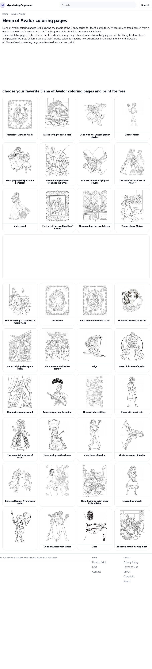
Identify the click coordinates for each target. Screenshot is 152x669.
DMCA (127, 571)
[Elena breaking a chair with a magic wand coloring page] (20, 304)
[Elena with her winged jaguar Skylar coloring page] (94, 118)
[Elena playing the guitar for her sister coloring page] (20, 164)
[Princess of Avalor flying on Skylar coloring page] (94, 164)
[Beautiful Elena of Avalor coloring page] (132, 350)
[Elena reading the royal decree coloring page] (94, 210)
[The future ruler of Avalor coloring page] (132, 439)
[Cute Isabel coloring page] (20, 210)
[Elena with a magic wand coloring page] (20, 394)
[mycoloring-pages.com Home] (16, 5)
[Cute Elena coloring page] (57, 304)
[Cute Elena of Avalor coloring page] (94, 439)
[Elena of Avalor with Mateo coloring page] (57, 529)
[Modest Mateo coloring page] (132, 118)
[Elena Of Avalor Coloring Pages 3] (57, 485)
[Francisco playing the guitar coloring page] (57, 394)
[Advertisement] (76, 64)
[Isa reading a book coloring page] (132, 485)
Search (145, 5)
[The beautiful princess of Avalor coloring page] (132, 164)
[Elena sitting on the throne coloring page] (57, 439)
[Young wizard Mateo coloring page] (132, 210)
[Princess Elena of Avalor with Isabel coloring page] (20, 485)
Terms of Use (131, 567)
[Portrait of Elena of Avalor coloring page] (20, 118)
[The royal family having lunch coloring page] (132, 529)
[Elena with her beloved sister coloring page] (94, 304)
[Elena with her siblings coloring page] (94, 394)
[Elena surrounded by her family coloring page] (57, 350)
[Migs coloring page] (94, 350)
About (127, 581)
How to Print (99, 562)
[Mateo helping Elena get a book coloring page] (20, 350)
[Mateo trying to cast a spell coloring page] (57, 118)
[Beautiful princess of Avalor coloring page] (132, 304)
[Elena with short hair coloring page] (132, 394)
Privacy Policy (131, 562)
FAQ (94, 567)
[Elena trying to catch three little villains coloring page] (94, 485)
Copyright (129, 576)
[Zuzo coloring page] (94, 529)
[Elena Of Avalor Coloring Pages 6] (20, 529)
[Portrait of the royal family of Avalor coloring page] (57, 210)
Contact (96, 571)
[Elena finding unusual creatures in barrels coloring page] (57, 164)
